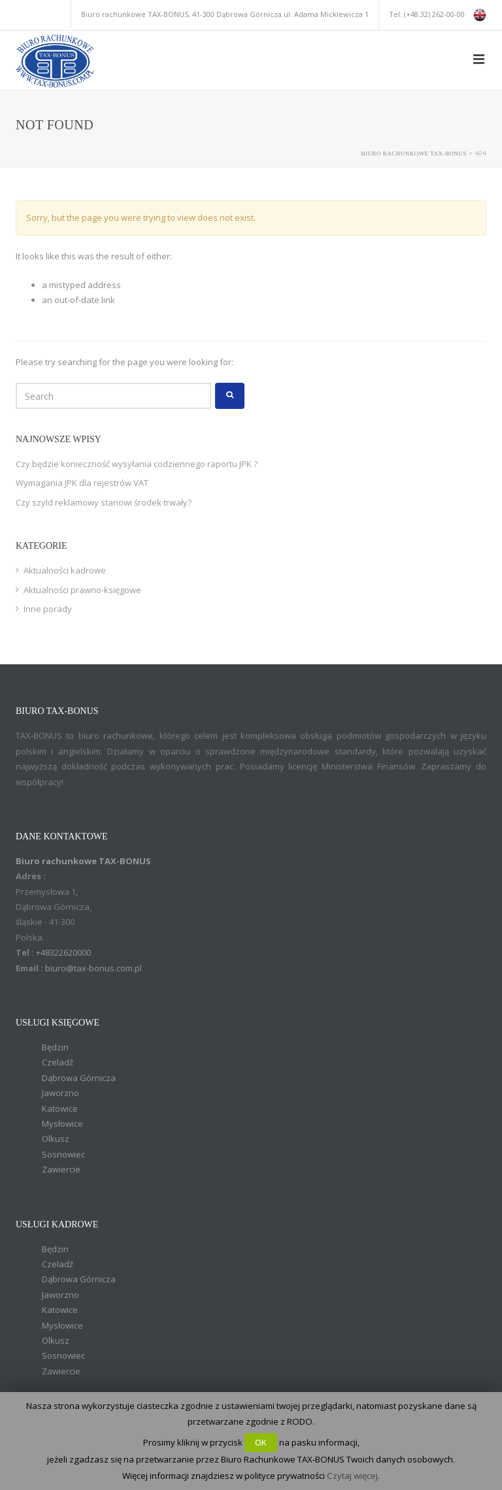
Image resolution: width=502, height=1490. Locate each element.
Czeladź (57, 1062)
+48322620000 (63, 952)
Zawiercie (61, 1169)
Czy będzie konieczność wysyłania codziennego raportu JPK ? (137, 464)
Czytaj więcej (352, 1476)
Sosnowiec (63, 1154)
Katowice (60, 1108)
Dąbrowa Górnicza (79, 1078)
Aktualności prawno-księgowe (82, 590)
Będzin (55, 1047)
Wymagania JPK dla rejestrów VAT (82, 483)
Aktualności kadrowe (65, 570)
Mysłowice (62, 1123)
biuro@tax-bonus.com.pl (93, 968)
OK (261, 1442)
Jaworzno (60, 1093)
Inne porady (48, 609)
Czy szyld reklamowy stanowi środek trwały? (104, 502)
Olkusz (55, 1138)
